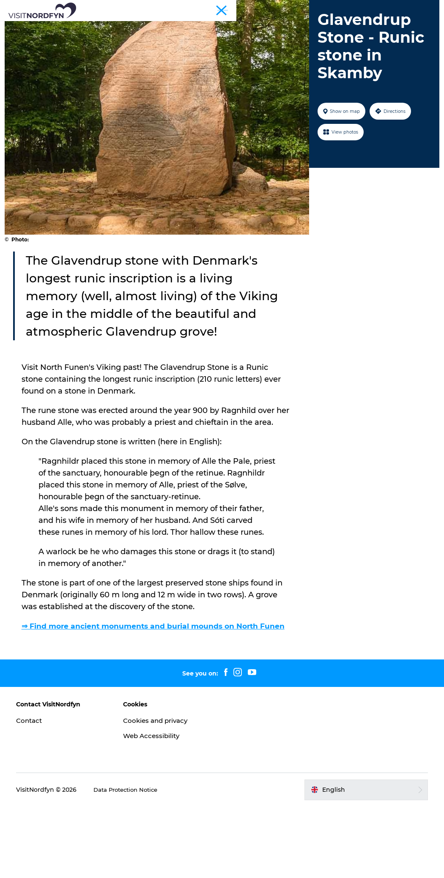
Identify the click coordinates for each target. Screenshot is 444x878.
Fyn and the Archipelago (405, 8)
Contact (36, 792)
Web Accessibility (156, 807)
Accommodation (186, 36)
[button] (362, 861)
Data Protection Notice (135, 861)
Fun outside (176, 27)
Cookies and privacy (160, 792)
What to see (125, 27)
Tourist (357, 8)
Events (219, 27)
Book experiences (309, 27)
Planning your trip (256, 36)
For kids (256, 27)
